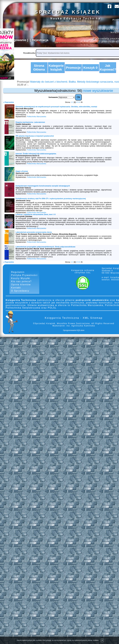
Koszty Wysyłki (20, 280)
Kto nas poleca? (21, 283)
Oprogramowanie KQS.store (73, 333)
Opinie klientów (21, 287)
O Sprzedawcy (20, 293)
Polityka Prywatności (24, 277)
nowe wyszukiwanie (98, 92)
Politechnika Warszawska (36, 118)
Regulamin (18, 274)
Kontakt (16, 290)
